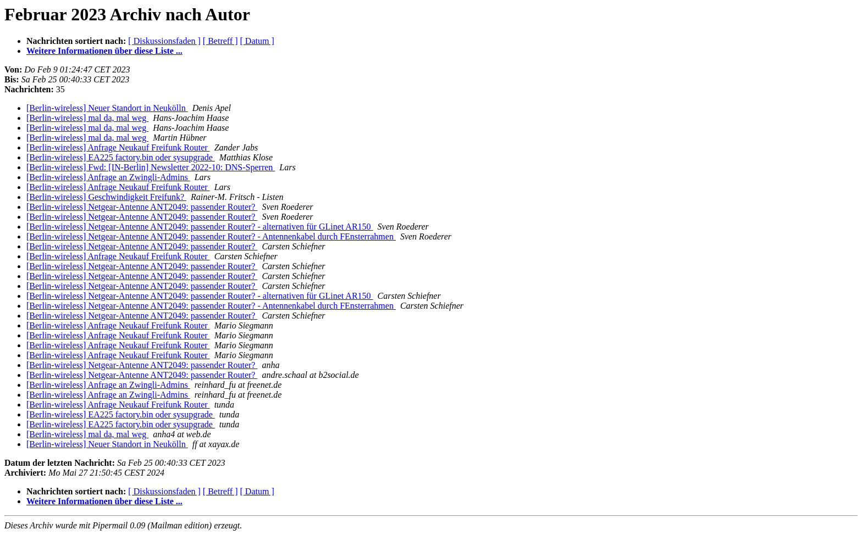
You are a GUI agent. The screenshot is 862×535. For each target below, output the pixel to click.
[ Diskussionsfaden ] (164, 41)
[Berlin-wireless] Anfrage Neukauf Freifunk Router (118, 147)
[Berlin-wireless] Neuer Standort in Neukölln (107, 108)
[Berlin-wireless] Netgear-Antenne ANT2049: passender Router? (141, 206)
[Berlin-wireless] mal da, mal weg (87, 117)
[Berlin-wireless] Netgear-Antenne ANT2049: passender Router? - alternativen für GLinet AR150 (199, 226)
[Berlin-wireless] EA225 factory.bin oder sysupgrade (120, 157)
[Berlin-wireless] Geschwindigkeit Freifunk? (106, 197)
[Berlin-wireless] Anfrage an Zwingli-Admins (108, 177)
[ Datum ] (257, 41)
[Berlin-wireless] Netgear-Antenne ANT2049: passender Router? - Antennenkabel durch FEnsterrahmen (211, 236)
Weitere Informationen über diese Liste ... (104, 50)
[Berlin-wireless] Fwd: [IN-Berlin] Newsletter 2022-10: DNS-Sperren (150, 167)
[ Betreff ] (220, 41)
